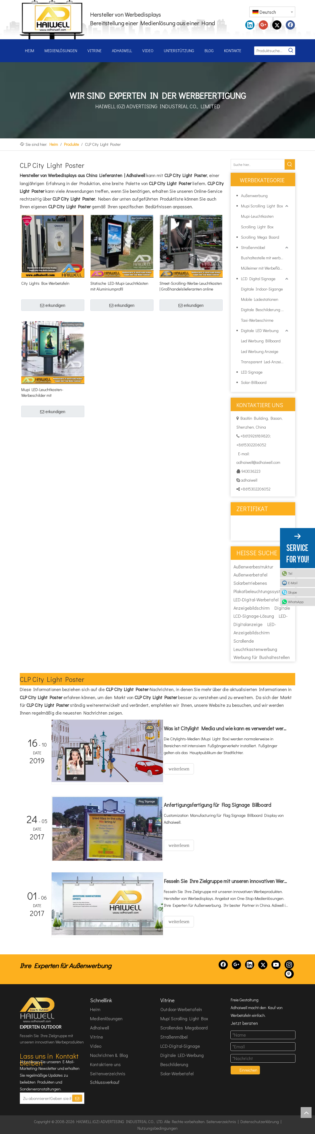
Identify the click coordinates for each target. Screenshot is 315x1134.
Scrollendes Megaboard (184, 1027)
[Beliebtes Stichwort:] (291, 50)
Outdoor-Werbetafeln (181, 1009)
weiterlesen (183, 768)
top (306, 1112)
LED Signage (251, 372)
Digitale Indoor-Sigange (262, 289)
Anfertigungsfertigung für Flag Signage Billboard (222, 804)
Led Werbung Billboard (261, 341)
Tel (290, 573)
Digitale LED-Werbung (182, 1055)
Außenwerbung (254, 195)
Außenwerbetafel (250, 575)
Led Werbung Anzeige (259, 351)
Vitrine (96, 1036)
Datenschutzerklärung (259, 1121)
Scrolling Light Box (257, 226)
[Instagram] (289, 964)
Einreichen (248, 1069)
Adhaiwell (99, 1027)
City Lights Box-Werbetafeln (45, 283)
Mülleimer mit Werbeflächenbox (265, 268)
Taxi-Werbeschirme (257, 320)
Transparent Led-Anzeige (263, 361)
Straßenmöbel (253, 247)
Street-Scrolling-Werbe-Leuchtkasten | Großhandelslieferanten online (191, 286)
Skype (292, 592)
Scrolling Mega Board (260, 237)
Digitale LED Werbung (260, 330)
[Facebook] (223, 964)
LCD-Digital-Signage (180, 1046)
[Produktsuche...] (270, 50)
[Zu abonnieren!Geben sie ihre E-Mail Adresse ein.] (45, 1097)
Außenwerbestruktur (253, 567)
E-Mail (293, 582)
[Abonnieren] (77, 1097)
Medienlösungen (106, 1018)
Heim (95, 1009)
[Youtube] (276, 964)
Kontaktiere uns (105, 1064)
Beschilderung (174, 1064)
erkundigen (52, 305)
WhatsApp (296, 601)
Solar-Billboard (254, 382)
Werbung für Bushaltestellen (262, 657)
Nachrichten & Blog (109, 1055)
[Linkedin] (249, 964)
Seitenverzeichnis (107, 1073)
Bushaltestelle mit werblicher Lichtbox (265, 257)
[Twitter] (262, 964)
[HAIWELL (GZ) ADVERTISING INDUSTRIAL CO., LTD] (37, 1009)
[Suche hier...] (258, 164)
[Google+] (236, 964)
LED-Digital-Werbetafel (256, 600)
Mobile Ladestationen (259, 299)
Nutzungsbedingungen (157, 1128)
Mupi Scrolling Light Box (262, 206)
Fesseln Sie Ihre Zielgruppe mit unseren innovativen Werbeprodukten (228, 880)
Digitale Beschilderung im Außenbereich (265, 309)
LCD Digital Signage (258, 278)
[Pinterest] (289, 973)
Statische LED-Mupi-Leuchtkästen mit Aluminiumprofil (119, 286)
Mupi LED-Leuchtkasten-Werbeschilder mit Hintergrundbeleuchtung (42, 392)
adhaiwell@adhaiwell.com (258, 462)
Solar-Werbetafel (177, 1073)
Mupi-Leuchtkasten (257, 216)
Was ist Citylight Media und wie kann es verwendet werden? (228, 728)
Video (95, 1046)
